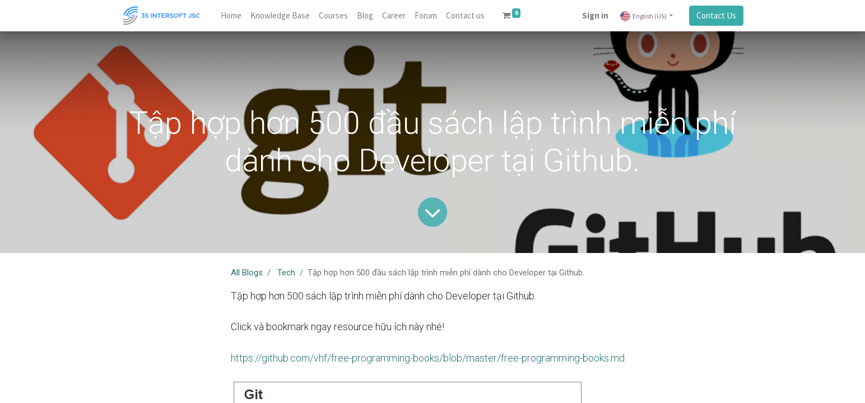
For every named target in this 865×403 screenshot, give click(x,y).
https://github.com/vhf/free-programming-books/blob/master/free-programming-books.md (428, 358)
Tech (286, 273)
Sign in (595, 15)
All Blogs (247, 273)
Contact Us (716, 15)
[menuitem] (231, 16)
